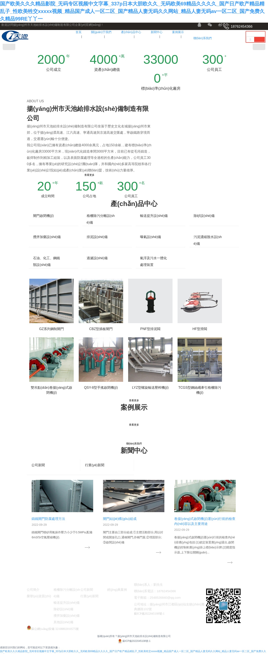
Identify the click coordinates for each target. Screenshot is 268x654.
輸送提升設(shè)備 (154, 216)
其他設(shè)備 (63, 619)
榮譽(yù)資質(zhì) (39, 593)
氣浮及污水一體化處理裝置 (153, 261)
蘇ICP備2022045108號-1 (133, 638)
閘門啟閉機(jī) (43, 216)
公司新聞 (38, 465)
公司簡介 (33, 586)
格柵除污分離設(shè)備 (101, 219)
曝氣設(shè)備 (150, 237)
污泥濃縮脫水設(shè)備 (208, 240)
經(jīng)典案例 (117, 586)
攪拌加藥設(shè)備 (47, 237)
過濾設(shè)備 (97, 258)
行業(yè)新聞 (94, 465)
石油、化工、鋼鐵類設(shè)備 (46, 261)
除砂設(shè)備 (204, 216)
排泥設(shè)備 (97, 237)
